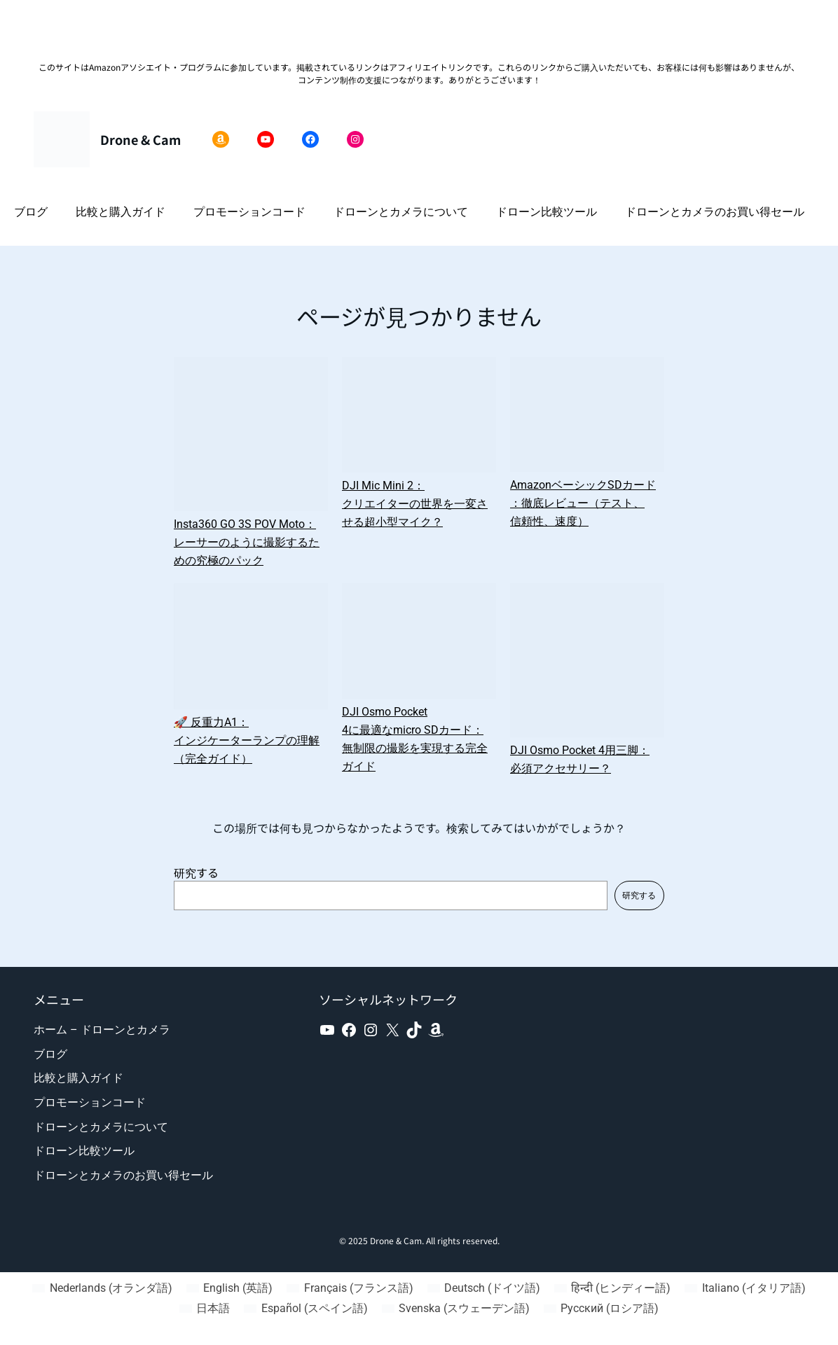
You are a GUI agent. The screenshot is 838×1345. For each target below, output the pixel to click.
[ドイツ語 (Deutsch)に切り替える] (483, 1288)
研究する (196, 872)
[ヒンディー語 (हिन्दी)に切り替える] (612, 1288)
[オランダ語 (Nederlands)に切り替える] (102, 1288)
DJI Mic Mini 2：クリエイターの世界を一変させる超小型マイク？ (415, 504)
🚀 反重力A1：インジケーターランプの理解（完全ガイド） (247, 740)
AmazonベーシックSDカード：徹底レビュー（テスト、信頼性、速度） (583, 503)
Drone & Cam (140, 139)
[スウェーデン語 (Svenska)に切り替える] (456, 1308)
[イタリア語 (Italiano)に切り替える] (745, 1288)
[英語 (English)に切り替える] (229, 1288)
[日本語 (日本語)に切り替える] (204, 1308)
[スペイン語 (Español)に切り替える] (305, 1308)
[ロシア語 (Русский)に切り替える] (601, 1308)
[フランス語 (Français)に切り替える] (350, 1288)
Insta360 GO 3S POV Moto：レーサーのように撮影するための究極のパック (247, 542)
